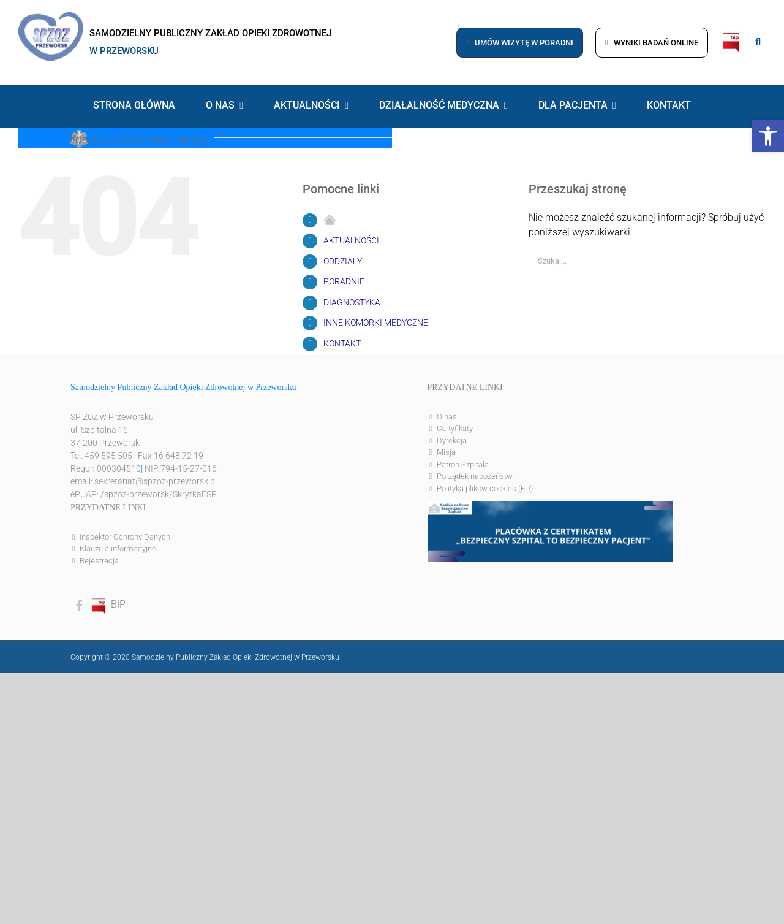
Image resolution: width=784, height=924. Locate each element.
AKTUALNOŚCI (351, 240)
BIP (108, 604)
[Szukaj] (757, 261)
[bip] (731, 36)
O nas (447, 416)
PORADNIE (343, 281)
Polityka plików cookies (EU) (485, 488)
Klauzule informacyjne (118, 548)
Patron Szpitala (463, 464)
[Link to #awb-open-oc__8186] (758, 42)
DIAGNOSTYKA (351, 302)
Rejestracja (99, 560)
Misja (446, 452)
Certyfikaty (455, 428)
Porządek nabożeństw (475, 476)
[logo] (50, 17)
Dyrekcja (452, 440)
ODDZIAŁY (342, 261)
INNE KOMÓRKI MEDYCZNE (375, 322)
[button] (768, 136)
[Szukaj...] (638, 261)
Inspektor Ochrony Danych (125, 536)
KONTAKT (342, 343)
